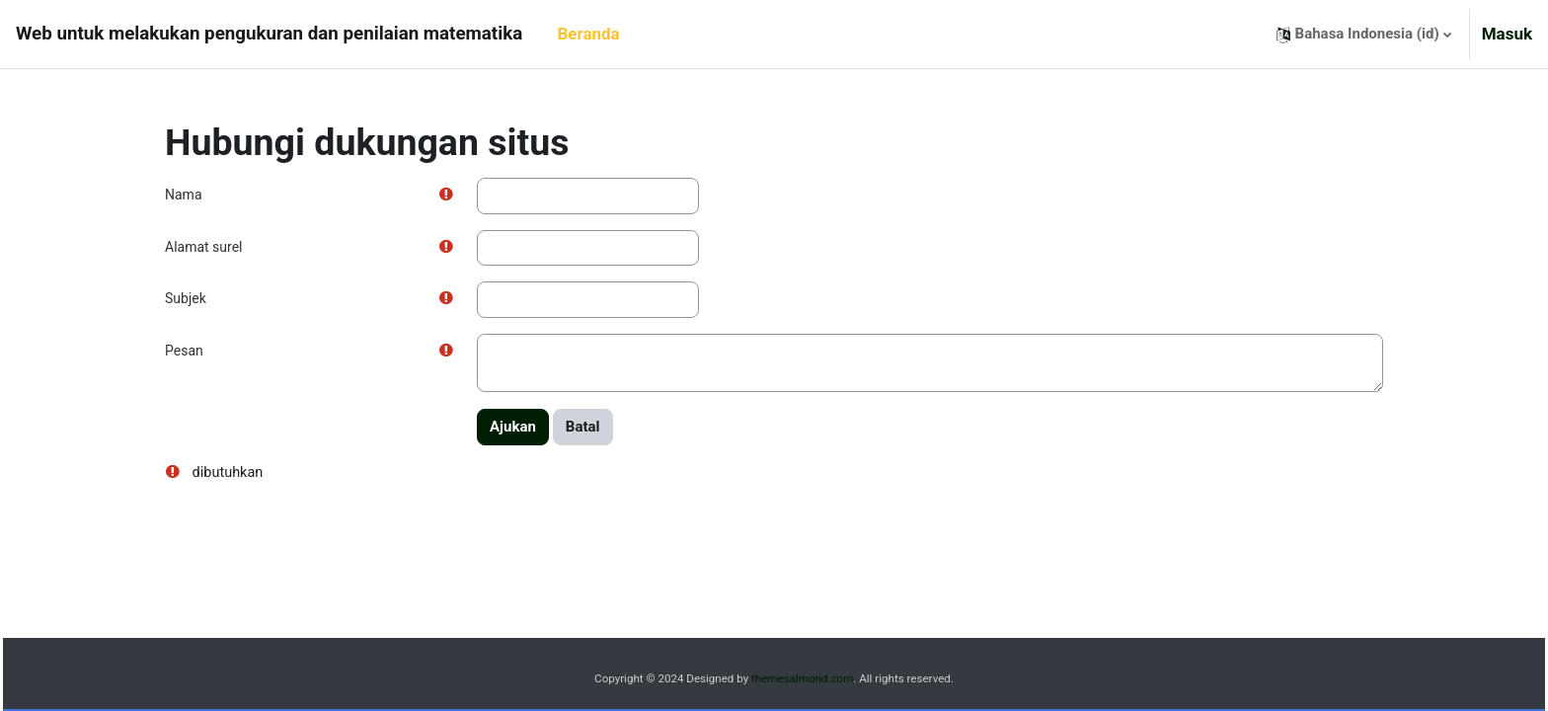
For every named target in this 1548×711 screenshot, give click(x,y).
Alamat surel (203, 247)
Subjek (185, 298)
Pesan (184, 350)
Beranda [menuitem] (588, 33)
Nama (183, 194)
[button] (1364, 34)
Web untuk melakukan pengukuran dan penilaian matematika (269, 33)
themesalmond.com (803, 679)
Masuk (1507, 33)
